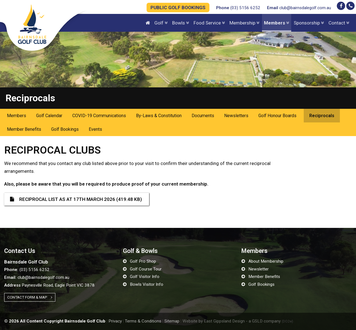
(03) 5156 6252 (238, 7)
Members (16, 115)
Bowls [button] (180, 23)
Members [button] (276, 23)
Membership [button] (244, 23)
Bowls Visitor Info (143, 284)
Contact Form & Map (29, 297)
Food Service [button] (209, 23)
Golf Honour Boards (277, 115)
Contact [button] (338, 23)
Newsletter (255, 269)
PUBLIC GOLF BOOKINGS (178, 7)
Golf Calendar (49, 115)
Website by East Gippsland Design (213, 321)
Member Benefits (24, 129)
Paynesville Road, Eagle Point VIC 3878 (49, 285)
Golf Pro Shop (139, 261)
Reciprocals (321, 115)
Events (95, 129)
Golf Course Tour (142, 269)
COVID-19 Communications (99, 115)
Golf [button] (161, 23)
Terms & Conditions (143, 321)
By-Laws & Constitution (159, 115)
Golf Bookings (65, 129)
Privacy (115, 321)
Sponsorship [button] (309, 23)
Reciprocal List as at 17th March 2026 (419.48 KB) (76, 199)
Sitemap (171, 321)
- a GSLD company (269, 321)
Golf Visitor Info (141, 276)
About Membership (262, 261)
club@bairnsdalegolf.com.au (299, 7)
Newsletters (236, 115)
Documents (203, 115)
